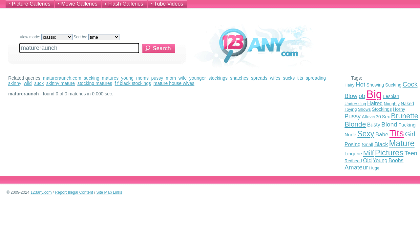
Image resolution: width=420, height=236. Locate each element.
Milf (368, 153)
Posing (353, 144)
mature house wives (174, 83)
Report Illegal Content (74, 192)
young (127, 78)
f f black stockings (133, 83)
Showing (375, 85)
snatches (239, 78)
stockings (217, 78)
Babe (381, 134)
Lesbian (391, 96)
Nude (350, 134)
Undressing (355, 103)
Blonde (355, 124)
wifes (275, 78)
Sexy (365, 133)
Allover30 (371, 116)
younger (197, 78)
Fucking (407, 125)
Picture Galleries (31, 4)
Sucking (393, 85)
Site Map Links (109, 192)
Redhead (353, 160)
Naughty (392, 103)
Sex (386, 116)
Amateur (356, 167)
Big (374, 94)
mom (171, 78)
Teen (411, 153)
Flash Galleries (125, 4)
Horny (399, 109)
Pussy (353, 116)
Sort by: (96, 37)
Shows (364, 109)
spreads (259, 78)
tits (300, 78)
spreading (316, 78)
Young (380, 160)
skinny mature (60, 83)
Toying (351, 109)
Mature (402, 143)
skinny (14, 83)
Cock (410, 84)
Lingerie (353, 153)
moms (142, 78)
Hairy (349, 85)
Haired (375, 103)
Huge (374, 168)
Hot (361, 84)
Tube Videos (168, 4)
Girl (410, 134)
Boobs (395, 160)
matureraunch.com (62, 78)
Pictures (389, 152)
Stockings (382, 109)
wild (28, 83)
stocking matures (94, 83)
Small (367, 144)
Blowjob (355, 96)
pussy (157, 78)
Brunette (404, 116)
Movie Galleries (79, 4)
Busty (373, 125)
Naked (407, 103)
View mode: (46, 37)
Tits (396, 133)
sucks (289, 78)
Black (381, 144)
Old (367, 160)
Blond (389, 124)
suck (39, 83)
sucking (91, 78)
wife (182, 78)
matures (110, 78)
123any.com (41, 192)
